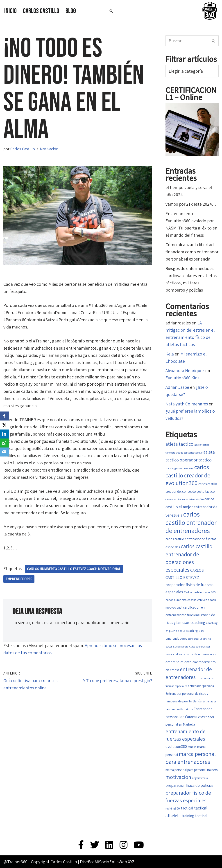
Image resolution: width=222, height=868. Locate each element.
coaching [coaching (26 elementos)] (197, 622)
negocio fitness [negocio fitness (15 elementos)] (200, 778)
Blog (71, 11)
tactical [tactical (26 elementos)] (187, 808)
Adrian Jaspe (177, 387)
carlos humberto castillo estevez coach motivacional (74, 569)
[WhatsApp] (4, 442)
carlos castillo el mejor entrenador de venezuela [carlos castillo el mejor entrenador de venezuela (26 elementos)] (191, 507)
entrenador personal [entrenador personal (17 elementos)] (201, 686)
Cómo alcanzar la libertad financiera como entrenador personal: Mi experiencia (191, 252)
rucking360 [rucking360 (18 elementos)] (172, 808)
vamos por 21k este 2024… (190, 204)
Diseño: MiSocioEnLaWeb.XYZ (107, 862)
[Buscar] (111, 11)
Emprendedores (19, 579)
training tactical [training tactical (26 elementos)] (194, 815)
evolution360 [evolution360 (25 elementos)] (176, 746)
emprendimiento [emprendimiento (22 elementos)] (178, 662)
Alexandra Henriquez (184, 370)
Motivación (49, 148)
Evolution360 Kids (182, 378)
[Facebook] (4, 416)
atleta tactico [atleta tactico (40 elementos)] (179, 444)
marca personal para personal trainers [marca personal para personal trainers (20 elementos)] (191, 770)
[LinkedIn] (4, 434)
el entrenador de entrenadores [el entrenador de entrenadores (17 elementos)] (195, 654)
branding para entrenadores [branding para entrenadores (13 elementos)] (179, 468)
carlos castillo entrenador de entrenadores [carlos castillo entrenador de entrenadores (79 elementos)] (191, 522)
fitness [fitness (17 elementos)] (192, 747)
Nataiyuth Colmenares (186, 404)
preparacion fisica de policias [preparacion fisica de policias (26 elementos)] (189, 785)
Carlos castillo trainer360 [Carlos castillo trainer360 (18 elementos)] (200, 592)
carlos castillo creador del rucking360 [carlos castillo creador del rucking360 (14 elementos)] (184, 499)
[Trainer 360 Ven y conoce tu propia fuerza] (210, 11)
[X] (4, 425)
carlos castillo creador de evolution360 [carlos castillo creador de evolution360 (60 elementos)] (187, 475)
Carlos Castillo (41, 11)
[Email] (4, 451)
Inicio (10, 11)
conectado (65, 622)
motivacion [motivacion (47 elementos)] (178, 777)
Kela (169, 354)
